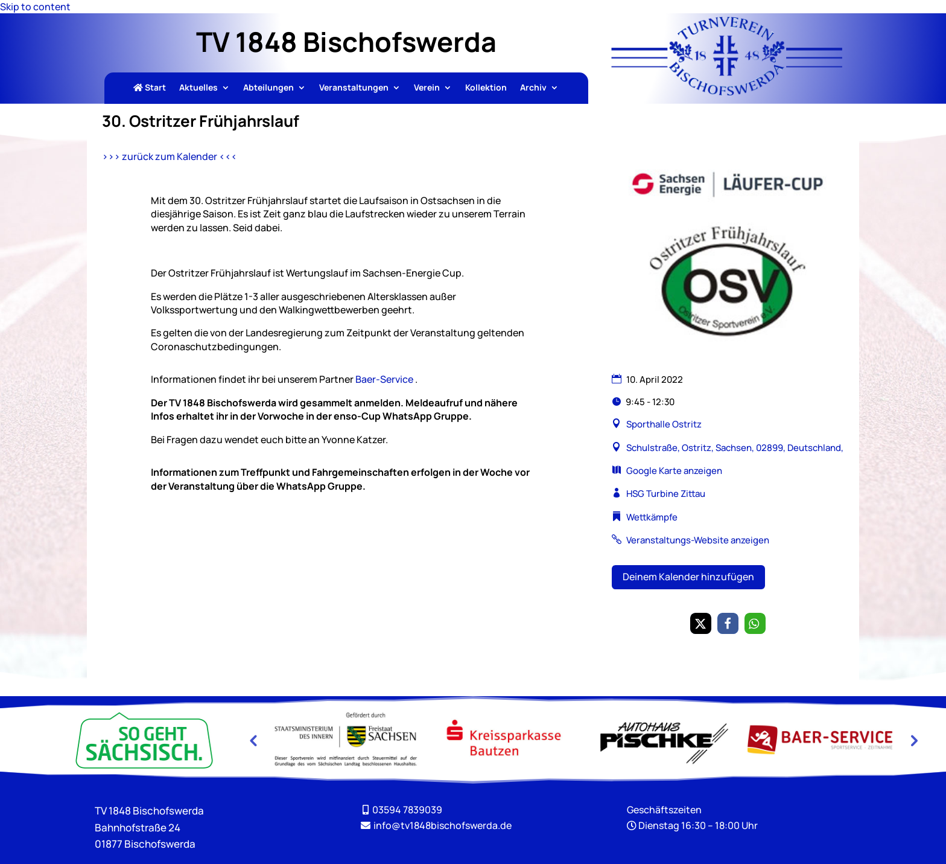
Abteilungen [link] (268, 88)
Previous (253, 740)
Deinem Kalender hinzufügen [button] (688, 576)
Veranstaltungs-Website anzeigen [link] (697, 540)
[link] (727, 91)
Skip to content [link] (35, 6)
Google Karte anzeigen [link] (674, 470)
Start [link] (149, 88)
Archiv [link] (533, 88)
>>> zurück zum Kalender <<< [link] (169, 156)
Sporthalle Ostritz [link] (664, 424)
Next (913, 740)
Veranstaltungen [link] (354, 88)
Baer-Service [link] (384, 379)
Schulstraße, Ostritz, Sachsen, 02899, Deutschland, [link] (733, 447)
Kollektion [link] (486, 88)
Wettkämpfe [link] (652, 517)
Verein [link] (427, 88)
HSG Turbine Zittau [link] (665, 493)
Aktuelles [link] (198, 88)
